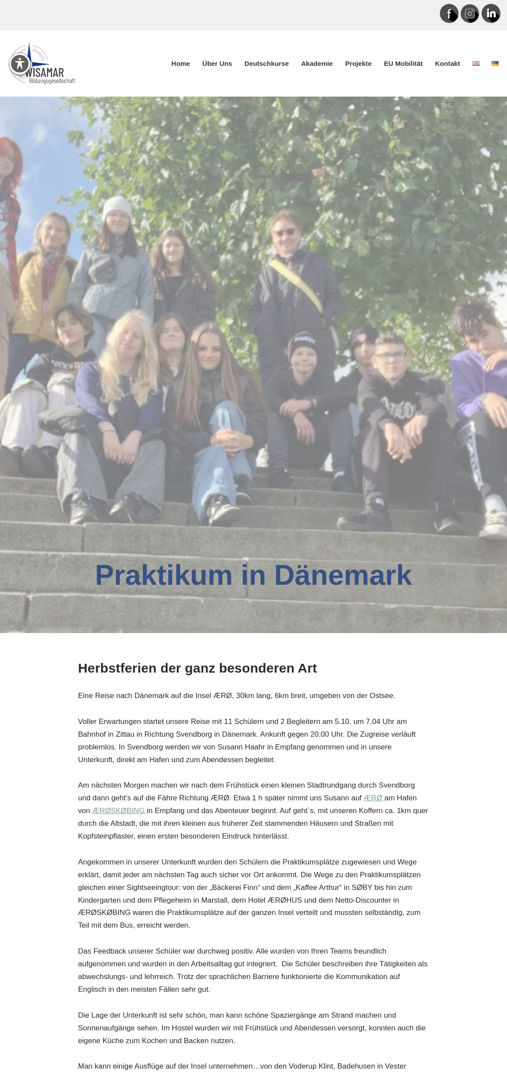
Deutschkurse (267, 63)
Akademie (317, 63)
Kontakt (447, 63)
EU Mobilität (403, 63)
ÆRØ (374, 798)
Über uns (217, 63)
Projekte (358, 63)
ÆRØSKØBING (119, 811)
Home (180, 63)
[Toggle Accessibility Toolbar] (19, 57)
